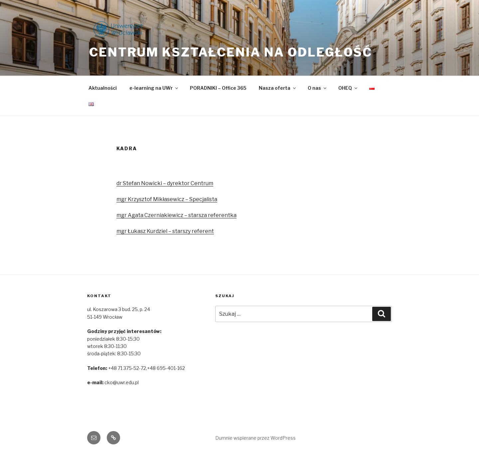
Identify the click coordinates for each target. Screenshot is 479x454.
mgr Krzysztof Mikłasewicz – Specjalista (166, 199)
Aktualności (102, 88)
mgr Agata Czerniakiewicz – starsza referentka (176, 215)
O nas (317, 88)
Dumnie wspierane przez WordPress (255, 438)
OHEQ (348, 88)
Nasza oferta (278, 88)
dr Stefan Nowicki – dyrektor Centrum (164, 183)
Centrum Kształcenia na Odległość (230, 52)
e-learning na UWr (154, 88)
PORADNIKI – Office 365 (218, 88)
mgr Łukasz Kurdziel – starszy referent (165, 231)
